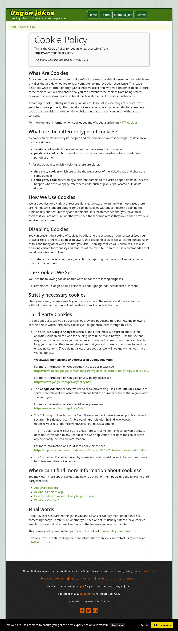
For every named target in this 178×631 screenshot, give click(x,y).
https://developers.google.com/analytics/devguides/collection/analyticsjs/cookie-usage (91, 371)
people (80, 586)
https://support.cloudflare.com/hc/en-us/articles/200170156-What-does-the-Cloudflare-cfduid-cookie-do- (91, 450)
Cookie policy (52, 578)
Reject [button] (144, 625)
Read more (117, 625)
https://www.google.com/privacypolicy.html (63, 382)
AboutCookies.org (46, 488)
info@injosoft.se (39, 542)
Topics (105, 15)
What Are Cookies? (46, 500)
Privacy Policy (79, 578)
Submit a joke (123, 15)
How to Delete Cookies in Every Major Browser (65, 496)
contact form (146, 571)
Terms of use (104, 578)
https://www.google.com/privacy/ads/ (59, 408)
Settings (126, 578)
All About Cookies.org (48, 492)
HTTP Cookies (128, 122)
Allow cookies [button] (162, 625)
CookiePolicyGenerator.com (118, 531)
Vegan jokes (32, 12)
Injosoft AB (87, 593)
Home (93, 15)
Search (141, 15)
